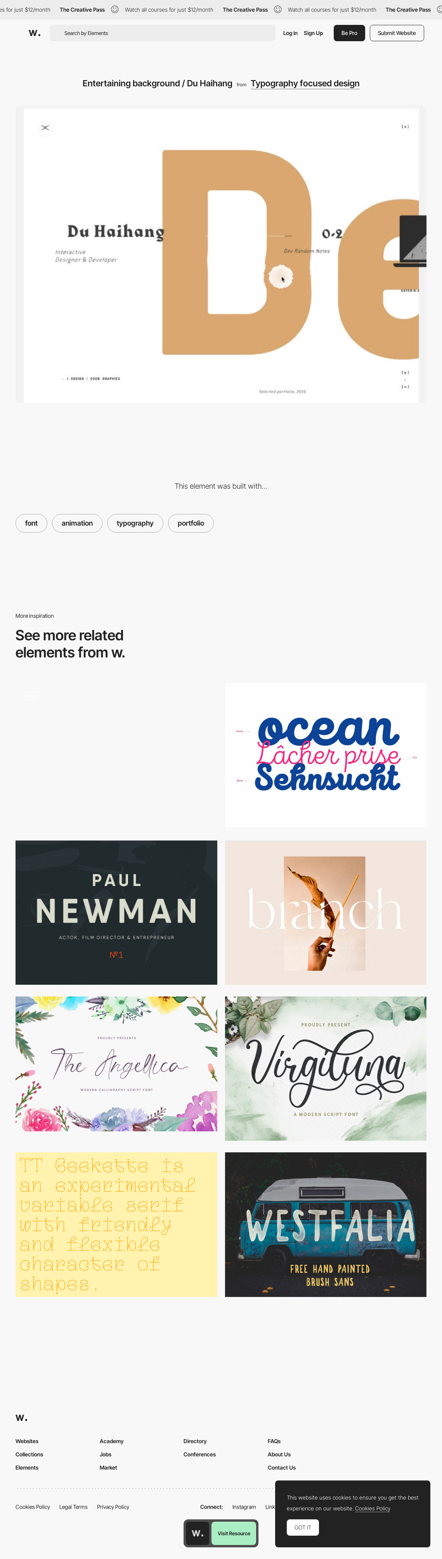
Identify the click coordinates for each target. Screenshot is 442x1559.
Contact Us (282, 1467)
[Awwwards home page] (197, 1533)
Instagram (244, 1506)
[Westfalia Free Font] (326, 1224)
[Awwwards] (34, 33)
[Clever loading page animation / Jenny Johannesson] (116, 756)
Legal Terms (73, 1506)
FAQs (274, 1441)
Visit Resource (234, 1533)
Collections (29, 1454)
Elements (27, 1467)
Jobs (105, 1454)
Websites (27, 1441)
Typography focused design (305, 83)
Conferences (200, 1454)
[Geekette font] (116, 1224)
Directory (195, 1441)
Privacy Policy (113, 1506)
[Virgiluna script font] (326, 1068)
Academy (112, 1441)
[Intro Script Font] (326, 755)
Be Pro (349, 33)
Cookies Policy (33, 1506)
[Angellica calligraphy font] (116, 1063)
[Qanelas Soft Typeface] (116, 913)
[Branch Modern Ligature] (326, 913)
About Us (279, 1454)
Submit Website (397, 33)
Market (108, 1467)
